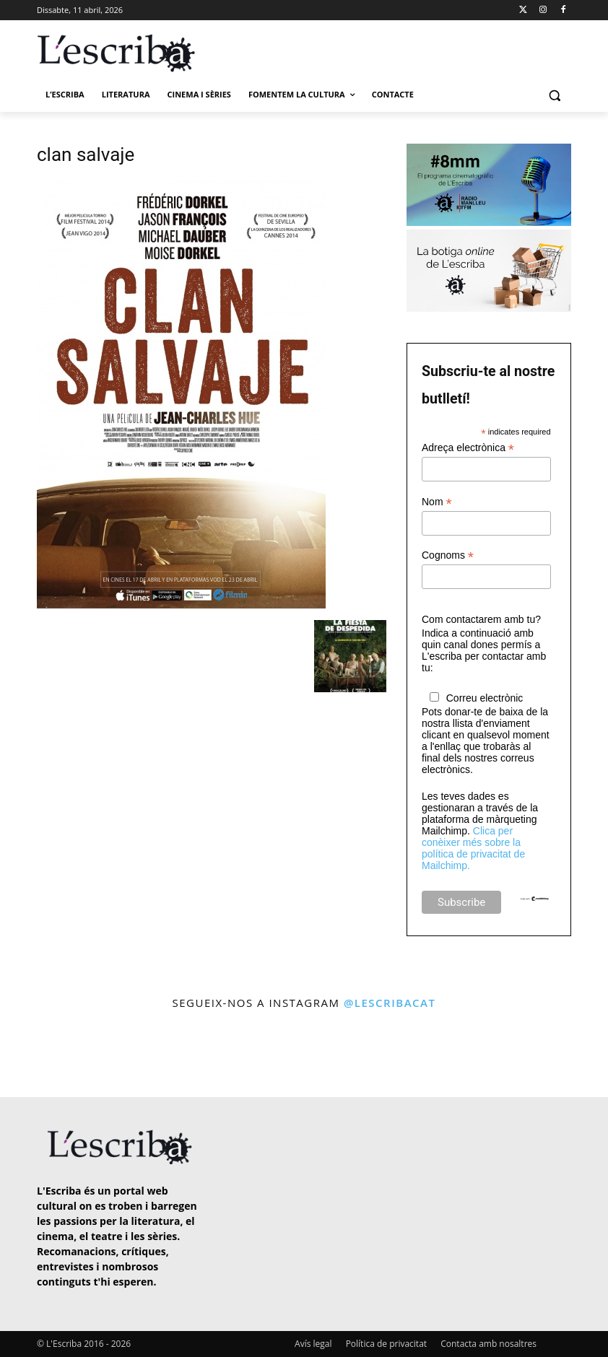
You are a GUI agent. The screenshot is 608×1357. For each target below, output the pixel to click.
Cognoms (448, 555)
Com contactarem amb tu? (481, 619)
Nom (437, 502)
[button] (554, 95)
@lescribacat (390, 1002)
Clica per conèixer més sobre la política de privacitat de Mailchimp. (473, 848)
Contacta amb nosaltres (488, 1344)
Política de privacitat (386, 1344)
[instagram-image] (35, 1056)
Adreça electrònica (468, 448)
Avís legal (313, 1344)
